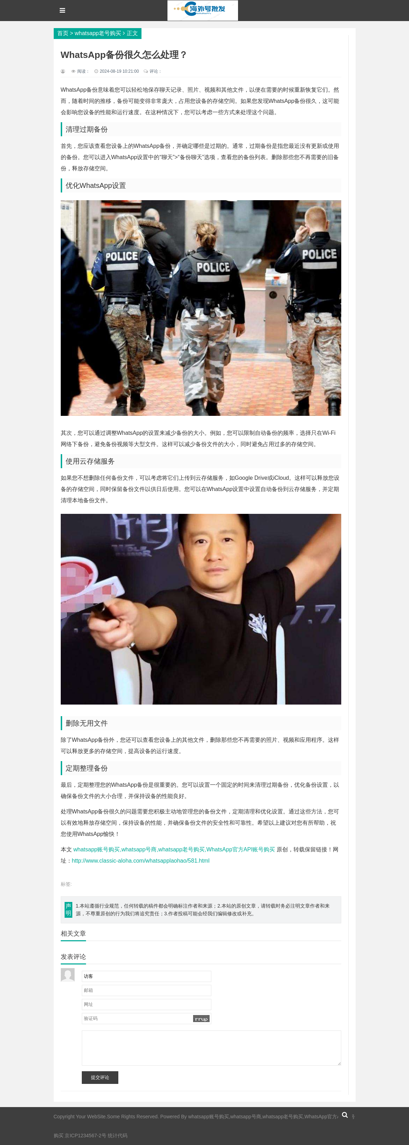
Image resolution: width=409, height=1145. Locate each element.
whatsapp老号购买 (98, 33)
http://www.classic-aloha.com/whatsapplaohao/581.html (141, 861)
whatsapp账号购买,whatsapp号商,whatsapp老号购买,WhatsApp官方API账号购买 (174, 849)
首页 (62, 33)
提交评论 (100, 1077)
